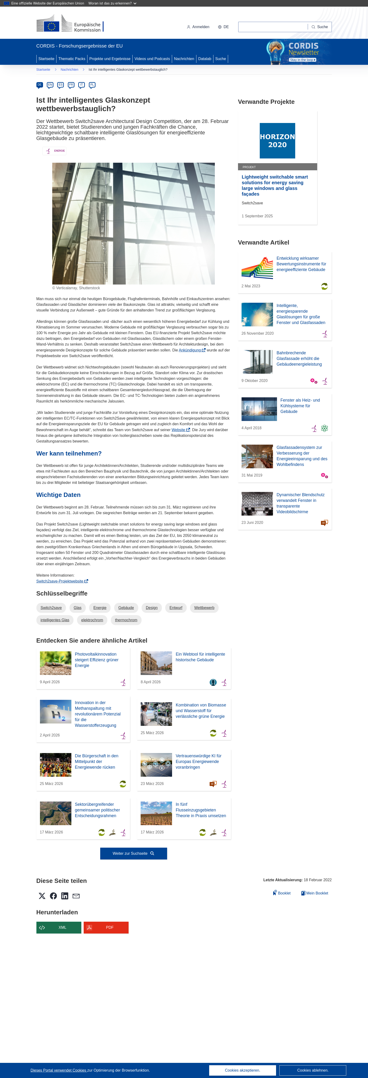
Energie (99, 608)
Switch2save (51, 608)
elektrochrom (92, 620)
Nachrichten (184, 59)
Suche (220, 59)
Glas (78, 608)
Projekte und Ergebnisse (109, 59)
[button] (223, 27)
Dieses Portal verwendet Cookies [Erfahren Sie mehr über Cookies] (58, 1070)
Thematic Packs (71, 59)
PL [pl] (92, 84)
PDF (110, 927)
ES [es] (60, 84)
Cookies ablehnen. (313, 1070)
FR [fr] (71, 84)
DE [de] (40, 84)
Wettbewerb (204, 608)
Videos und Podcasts (152, 59)
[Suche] (320, 27)
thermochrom (126, 620)
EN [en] (50, 84)
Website (180, 430)
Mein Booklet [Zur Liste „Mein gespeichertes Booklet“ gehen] (314, 893)
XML (62, 927)
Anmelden (198, 27)
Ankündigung (191, 350)
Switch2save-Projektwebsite (61, 581)
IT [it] (81, 84)
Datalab (204, 59)
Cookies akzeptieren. (242, 1070)
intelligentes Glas (55, 620)
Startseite (47, 59)
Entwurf (175, 608)
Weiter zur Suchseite (134, 853)
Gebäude (126, 608)
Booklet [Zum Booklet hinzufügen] (282, 892)
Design (152, 608)
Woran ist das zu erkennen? (112, 3)
